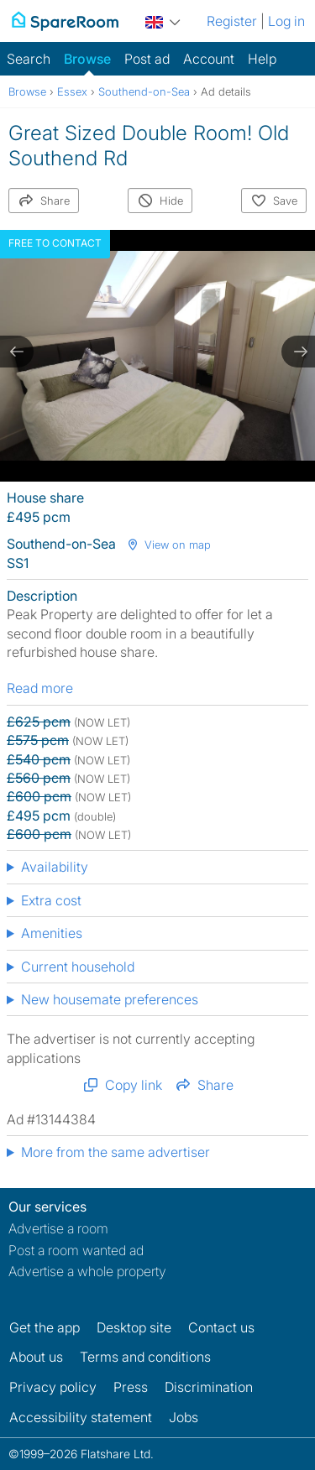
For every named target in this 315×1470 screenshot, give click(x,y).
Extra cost (51, 900)
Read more (40, 688)
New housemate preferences (109, 999)
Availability (54, 866)
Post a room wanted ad (76, 1250)
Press (130, 1387)
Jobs (183, 1417)
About (36, 1356)
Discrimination (209, 1387)
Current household (77, 966)
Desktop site (134, 1327)
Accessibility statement (80, 1417)
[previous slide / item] (17, 352)
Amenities (51, 933)
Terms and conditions (145, 1356)
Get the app (44, 1327)
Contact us (221, 1327)
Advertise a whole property (87, 1271)
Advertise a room (58, 1228)
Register (232, 21)
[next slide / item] (298, 352)
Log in (286, 21)
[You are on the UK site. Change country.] (163, 19)
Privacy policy (53, 1387)
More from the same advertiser (115, 1152)
